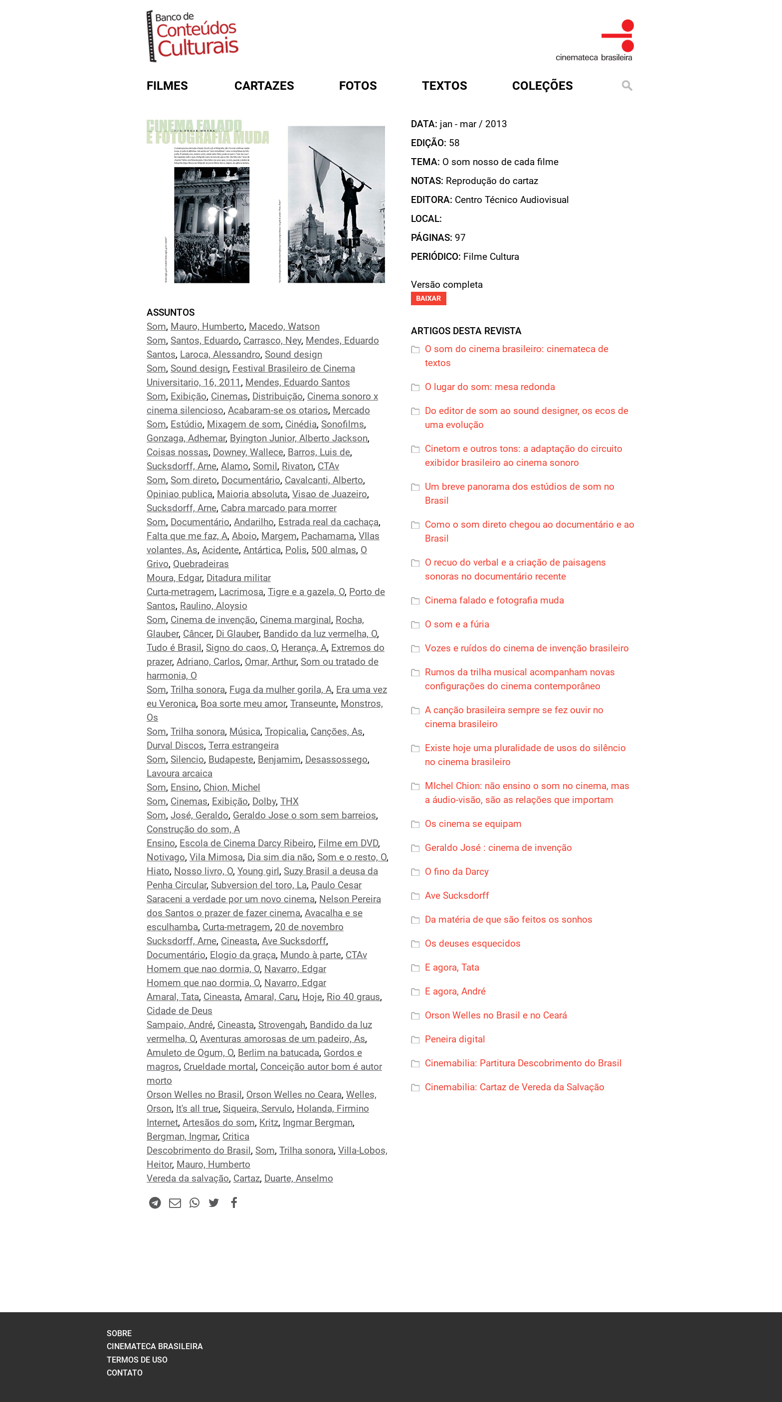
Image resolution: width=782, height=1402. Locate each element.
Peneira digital (455, 1039)
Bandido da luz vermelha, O (320, 633)
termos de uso (137, 1360)
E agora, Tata (452, 967)
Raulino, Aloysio (213, 606)
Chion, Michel (231, 787)
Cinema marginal (295, 619)
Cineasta (239, 941)
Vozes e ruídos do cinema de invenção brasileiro (527, 648)
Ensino (185, 787)
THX (289, 801)
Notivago (166, 857)
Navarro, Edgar (295, 969)
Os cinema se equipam (473, 823)
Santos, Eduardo (205, 340)
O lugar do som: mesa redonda (490, 387)
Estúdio (186, 424)
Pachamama (327, 536)
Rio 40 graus (353, 997)
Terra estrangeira (243, 745)
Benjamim (279, 759)
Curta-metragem (180, 592)
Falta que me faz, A (187, 536)
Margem (279, 536)
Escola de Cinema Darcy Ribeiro (247, 843)
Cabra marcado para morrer (279, 508)
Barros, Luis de (319, 452)
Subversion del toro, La (259, 885)
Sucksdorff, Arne (181, 466)
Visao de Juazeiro (329, 494)
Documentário (250, 480)
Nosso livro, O (203, 871)
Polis (296, 550)
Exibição (188, 396)
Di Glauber (237, 633)
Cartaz (246, 1178)
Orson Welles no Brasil (194, 1094)
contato (125, 1373)
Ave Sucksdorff (294, 941)
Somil (265, 466)
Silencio (187, 759)
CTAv (328, 466)
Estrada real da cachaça (328, 522)
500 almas (333, 550)
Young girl (258, 871)
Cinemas (229, 396)
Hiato (158, 871)
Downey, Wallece (248, 452)
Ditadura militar (238, 578)
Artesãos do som (219, 1122)
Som (156, 326)
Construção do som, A (193, 829)
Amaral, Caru (271, 997)
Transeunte (313, 703)
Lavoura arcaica (179, 773)
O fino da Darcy (457, 871)
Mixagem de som (244, 424)
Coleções (542, 86)
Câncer (197, 633)
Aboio (244, 536)
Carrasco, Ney (272, 340)
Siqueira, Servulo (257, 1108)
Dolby (264, 801)
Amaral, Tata (173, 997)
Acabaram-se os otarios (278, 410)
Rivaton (297, 466)
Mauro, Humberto (207, 326)
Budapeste (230, 759)
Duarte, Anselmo (298, 1178)
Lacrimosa (241, 592)
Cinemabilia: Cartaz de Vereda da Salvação (514, 1087)
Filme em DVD (348, 843)
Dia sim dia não (280, 857)
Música (244, 731)
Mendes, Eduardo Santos (297, 382)
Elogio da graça (243, 955)
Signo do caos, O (241, 647)
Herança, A (304, 647)
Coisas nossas (177, 452)
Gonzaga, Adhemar (186, 438)
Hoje (312, 997)
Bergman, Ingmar (182, 1136)
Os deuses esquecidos (473, 943)
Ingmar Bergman (318, 1122)
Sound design (293, 354)
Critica (235, 1136)
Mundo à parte (310, 955)
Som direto (194, 480)
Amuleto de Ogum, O (190, 1052)
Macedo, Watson (284, 326)
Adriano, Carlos (208, 661)
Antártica (262, 550)
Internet (162, 1122)
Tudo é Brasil (174, 647)
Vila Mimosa (216, 857)
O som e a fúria (457, 624)
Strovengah (281, 1024)
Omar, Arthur (270, 661)
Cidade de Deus (179, 1010)
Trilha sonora (198, 689)
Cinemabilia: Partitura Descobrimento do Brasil (523, 1063)
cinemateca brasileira (155, 1346)
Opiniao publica (179, 494)
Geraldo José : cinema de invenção (498, 847)
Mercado (351, 410)
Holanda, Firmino (333, 1108)
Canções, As (337, 731)
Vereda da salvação (188, 1178)
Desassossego (336, 759)
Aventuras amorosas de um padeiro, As (282, 1038)
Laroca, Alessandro (220, 354)
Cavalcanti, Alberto (324, 480)
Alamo (234, 466)
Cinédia (301, 424)
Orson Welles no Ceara (294, 1094)
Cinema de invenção (213, 619)
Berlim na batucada (278, 1052)
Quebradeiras (201, 564)
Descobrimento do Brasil (199, 1150)
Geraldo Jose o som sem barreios (304, 815)
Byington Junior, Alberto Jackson (299, 438)
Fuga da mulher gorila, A (280, 689)
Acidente (220, 550)
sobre (119, 1333)
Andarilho (254, 522)
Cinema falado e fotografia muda (494, 600)
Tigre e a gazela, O (306, 592)
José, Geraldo (199, 815)
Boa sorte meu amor (243, 703)
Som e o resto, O (352, 857)
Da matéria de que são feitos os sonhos (508, 919)
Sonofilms (342, 424)
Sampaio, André (180, 1024)
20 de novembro (309, 927)
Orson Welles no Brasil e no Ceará (496, 1015)
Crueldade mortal (220, 1066)
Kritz (268, 1122)
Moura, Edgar (174, 578)
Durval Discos (175, 745)
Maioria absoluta (252, 494)
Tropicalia (285, 731)
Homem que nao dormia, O (203, 969)
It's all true (197, 1108)
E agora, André (455, 991)
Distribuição (277, 396)
